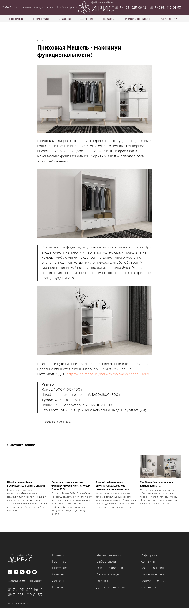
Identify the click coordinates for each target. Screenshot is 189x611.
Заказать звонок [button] (153, 577)
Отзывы (102, 583)
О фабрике (149, 558)
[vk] (10, 574)
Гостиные (59, 564)
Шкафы (57, 590)
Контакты (148, 564)
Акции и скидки (108, 577)
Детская (58, 583)
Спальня (58, 577)
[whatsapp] (34, 574)
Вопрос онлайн (152, 570)
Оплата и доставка (110, 570)
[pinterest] (22, 574)
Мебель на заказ (108, 558)
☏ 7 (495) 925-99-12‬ (25, 592)
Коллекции (149, 590)
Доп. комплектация (110, 590)
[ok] (16, 574)
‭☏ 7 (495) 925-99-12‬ (130, 7)
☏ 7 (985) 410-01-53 (25, 597)
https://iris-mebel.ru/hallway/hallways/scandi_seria (108, 375)
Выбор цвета (106, 564)
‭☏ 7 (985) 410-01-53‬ (165, 7)
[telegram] (28, 574)
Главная (58, 558)
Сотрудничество (153, 583)
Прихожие (60, 570)
